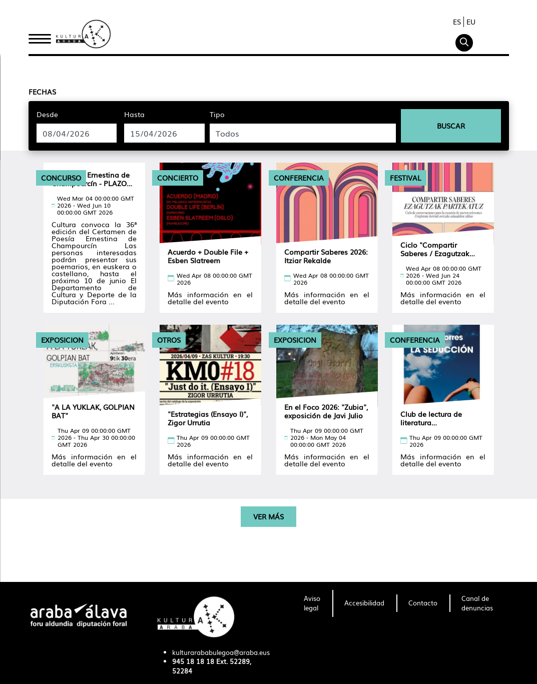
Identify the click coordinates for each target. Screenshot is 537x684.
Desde (47, 114)
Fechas (42, 92)
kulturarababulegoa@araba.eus (221, 652)
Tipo (217, 114)
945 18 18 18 (193, 661)
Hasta (134, 114)
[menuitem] (312, 603)
